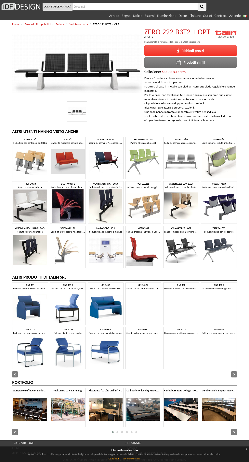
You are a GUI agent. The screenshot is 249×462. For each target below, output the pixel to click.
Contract (221, 16)
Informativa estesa (131, 458)
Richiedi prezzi (190, 50)
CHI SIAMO (133, 443)
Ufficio (137, 16)
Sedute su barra (174, 71)
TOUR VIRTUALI (23, 443)
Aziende (235, 16)
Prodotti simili (190, 62)
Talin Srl (150, 37)
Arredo (114, 16)
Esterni (149, 16)
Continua (114, 458)
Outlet (207, 16)
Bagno (126, 16)
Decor (183, 16)
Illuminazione (166, 16)
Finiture (195, 16)
